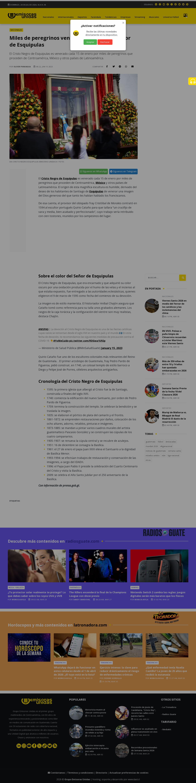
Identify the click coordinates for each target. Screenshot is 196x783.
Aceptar (90, 42)
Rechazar (105, 42)
